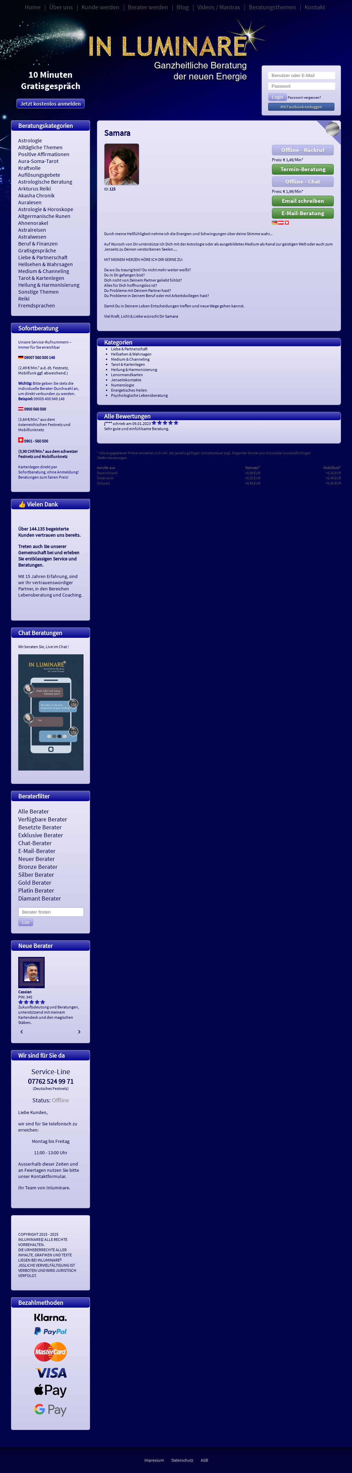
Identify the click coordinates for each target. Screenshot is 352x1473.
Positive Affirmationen (43, 154)
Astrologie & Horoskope (45, 209)
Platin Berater (36, 890)
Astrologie (30, 140)
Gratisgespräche (37, 250)
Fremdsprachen (36, 305)
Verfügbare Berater (42, 819)
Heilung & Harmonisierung (48, 284)
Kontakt (315, 7)
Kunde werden (100, 7)
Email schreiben (303, 201)
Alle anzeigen (330, 488)
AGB (204, 1460)
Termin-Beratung (303, 169)
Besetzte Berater (40, 827)
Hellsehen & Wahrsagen (45, 264)
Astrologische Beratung (45, 181)
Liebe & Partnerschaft (43, 257)
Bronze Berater (37, 867)
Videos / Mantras (218, 7)
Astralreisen (32, 229)
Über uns (61, 7)
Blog (183, 7)
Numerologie (122, 385)
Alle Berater (33, 811)
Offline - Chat (302, 181)
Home (33, 7)
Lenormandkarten (127, 374)
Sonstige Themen (38, 291)
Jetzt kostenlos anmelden (50, 103)
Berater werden (148, 7)
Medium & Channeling (43, 271)
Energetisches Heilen (129, 390)
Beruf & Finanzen (38, 243)
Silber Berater (36, 875)
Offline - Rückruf (302, 150)
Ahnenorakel (33, 222)
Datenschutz (182, 1460)
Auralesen (30, 202)
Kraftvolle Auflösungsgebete (39, 171)
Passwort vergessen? (304, 97)
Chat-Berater (35, 843)
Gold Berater (34, 882)
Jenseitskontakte (126, 379)
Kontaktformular (48, 1176)
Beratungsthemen (272, 7)
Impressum (154, 1460)
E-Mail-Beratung (303, 213)
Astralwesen (32, 236)
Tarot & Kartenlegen (41, 277)
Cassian (25, 991)
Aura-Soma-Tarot (38, 160)
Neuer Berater (36, 859)
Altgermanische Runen (44, 215)
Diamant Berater (39, 898)
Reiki (24, 298)
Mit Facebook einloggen (301, 106)
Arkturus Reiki (34, 188)
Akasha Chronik (36, 195)
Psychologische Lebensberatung (139, 395)
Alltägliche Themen (40, 147)
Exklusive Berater (40, 835)
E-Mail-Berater (36, 851)
